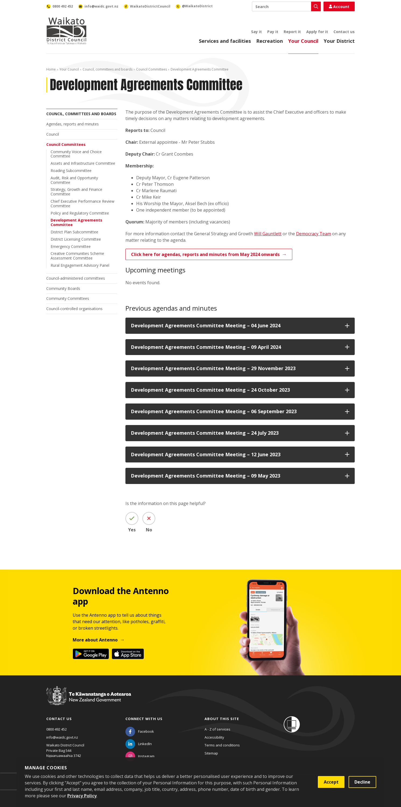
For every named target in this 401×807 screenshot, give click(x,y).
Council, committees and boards (107, 69)
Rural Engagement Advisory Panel (80, 265)
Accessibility (214, 737)
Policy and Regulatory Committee (80, 213)
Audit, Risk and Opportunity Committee (74, 180)
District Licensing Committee (76, 239)
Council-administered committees (75, 278)
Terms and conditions (222, 745)
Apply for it (317, 31)
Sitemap (211, 753)
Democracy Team (313, 234)
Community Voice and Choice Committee (76, 154)
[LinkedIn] (138, 743)
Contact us (344, 31)
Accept (331, 782)
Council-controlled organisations (74, 308)
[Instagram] (139, 756)
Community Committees (67, 298)
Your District (339, 41)
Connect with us (144, 718)
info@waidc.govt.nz (62, 737)
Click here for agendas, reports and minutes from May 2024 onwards (205, 254)
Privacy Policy (82, 796)
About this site (222, 718)
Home (51, 69)
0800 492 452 (56, 729)
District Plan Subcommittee (74, 231)
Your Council (303, 41)
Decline (362, 782)
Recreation (269, 41)
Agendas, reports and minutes (72, 124)
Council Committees (151, 69)
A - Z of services (217, 729)
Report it (292, 31)
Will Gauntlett (268, 234)
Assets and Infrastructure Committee (83, 163)
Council (52, 134)
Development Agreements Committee (76, 222)
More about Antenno (95, 640)
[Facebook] (139, 731)
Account (339, 6)
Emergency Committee (71, 246)
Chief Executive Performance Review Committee (82, 203)
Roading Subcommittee (71, 170)
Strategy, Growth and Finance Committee (76, 192)
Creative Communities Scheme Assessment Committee (77, 256)
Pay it (272, 31)
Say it (256, 31)
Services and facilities (225, 41)
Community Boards (63, 288)
